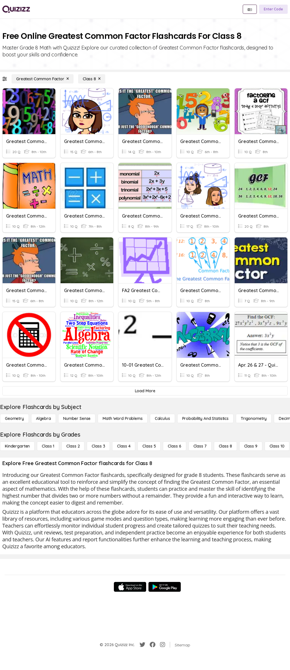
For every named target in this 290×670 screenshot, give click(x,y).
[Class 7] (200, 446)
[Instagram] (162, 644)
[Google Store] (164, 587)
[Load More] (145, 390)
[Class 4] (123, 446)
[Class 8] (91, 78)
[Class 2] (72, 446)
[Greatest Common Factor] (43, 78)
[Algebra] (43, 418)
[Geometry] (14, 418)
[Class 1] (48, 446)
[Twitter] (142, 644)
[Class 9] (250, 446)
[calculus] (162, 418)
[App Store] (130, 587)
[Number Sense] (76, 418)
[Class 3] (98, 446)
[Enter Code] (273, 9)
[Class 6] (174, 446)
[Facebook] (152, 644)
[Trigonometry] (254, 418)
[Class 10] (277, 446)
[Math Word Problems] (122, 418)
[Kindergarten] (17, 446)
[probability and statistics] (205, 418)
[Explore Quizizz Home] (16, 9)
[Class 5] (149, 446)
